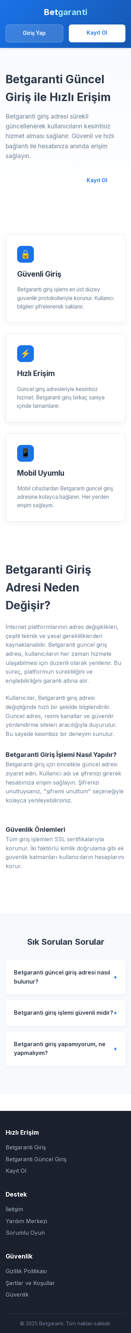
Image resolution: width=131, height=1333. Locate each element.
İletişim (14, 1209)
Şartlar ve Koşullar (30, 1282)
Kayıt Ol (97, 32)
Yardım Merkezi (26, 1221)
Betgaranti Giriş (26, 1147)
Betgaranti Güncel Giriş (36, 1159)
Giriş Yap (34, 33)
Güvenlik (17, 1294)
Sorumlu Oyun (25, 1232)
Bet (65, 12)
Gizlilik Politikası (26, 1271)
